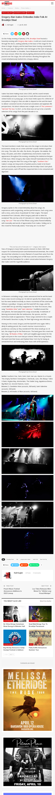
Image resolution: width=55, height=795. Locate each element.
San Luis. (9, 220)
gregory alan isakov (25, 559)
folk (17, 559)
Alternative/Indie (19, 13)
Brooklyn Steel (35, 38)
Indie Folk (35, 559)
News (31, 644)
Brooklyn (30, 13)
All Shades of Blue (16, 334)
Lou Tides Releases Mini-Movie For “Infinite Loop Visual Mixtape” (41, 591)
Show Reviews (8, 620)
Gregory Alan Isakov (25, 41)
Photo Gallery (7, 13)
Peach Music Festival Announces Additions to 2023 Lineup (13, 591)
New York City (43, 559)
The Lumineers (46, 106)
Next (12, 654)
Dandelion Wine (11, 309)
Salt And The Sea (8, 109)
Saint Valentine (27, 309)
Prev (6, 654)
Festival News (8, 644)
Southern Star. (43, 161)
